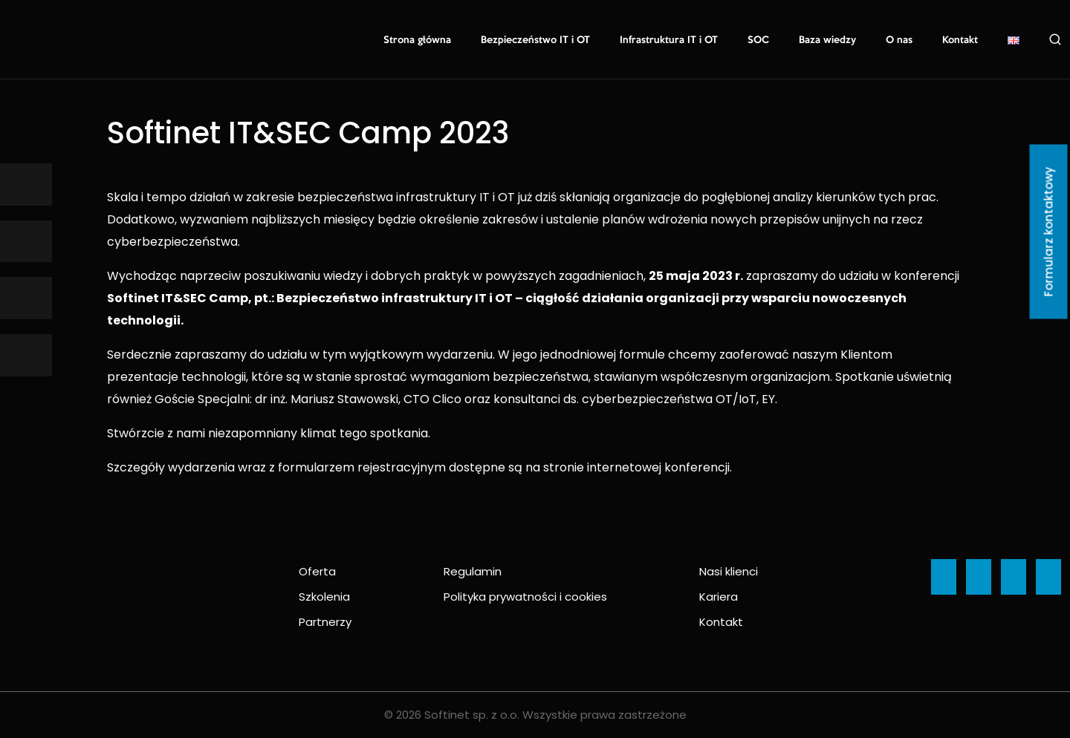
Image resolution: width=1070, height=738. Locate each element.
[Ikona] (26, 184)
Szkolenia (324, 596)
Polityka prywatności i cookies (525, 596)
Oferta (317, 571)
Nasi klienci (728, 571)
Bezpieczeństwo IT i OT (535, 40)
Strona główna (417, 40)
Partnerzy (325, 622)
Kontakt (960, 40)
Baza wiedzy (827, 40)
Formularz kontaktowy (1049, 232)
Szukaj (1055, 39)
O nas (899, 40)
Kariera (718, 596)
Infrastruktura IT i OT (669, 40)
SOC (758, 40)
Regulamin (473, 571)
